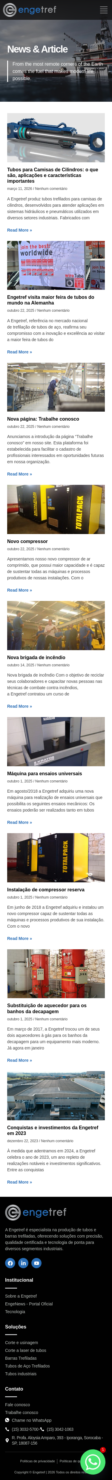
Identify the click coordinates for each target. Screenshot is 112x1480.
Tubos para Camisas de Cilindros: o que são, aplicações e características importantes (52, 175)
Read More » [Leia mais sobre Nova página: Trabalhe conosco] (19, 474)
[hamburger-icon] (104, 10)
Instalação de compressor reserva (46, 889)
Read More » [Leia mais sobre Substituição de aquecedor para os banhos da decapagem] (19, 1060)
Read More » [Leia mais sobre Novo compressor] (19, 590)
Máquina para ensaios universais (44, 773)
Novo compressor (27, 541)
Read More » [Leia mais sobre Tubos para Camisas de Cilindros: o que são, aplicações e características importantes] (19, 230)
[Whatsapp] (92, 1461)
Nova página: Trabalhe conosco (43, 419)
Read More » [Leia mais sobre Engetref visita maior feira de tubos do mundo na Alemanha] (19, 352)
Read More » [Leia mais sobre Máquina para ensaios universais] (19, 822)
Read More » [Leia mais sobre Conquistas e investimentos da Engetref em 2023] (19, 1182)
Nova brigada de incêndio (36, 657)
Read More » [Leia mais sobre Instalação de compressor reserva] (19, 938)
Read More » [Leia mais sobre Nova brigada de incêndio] (19, 706)
